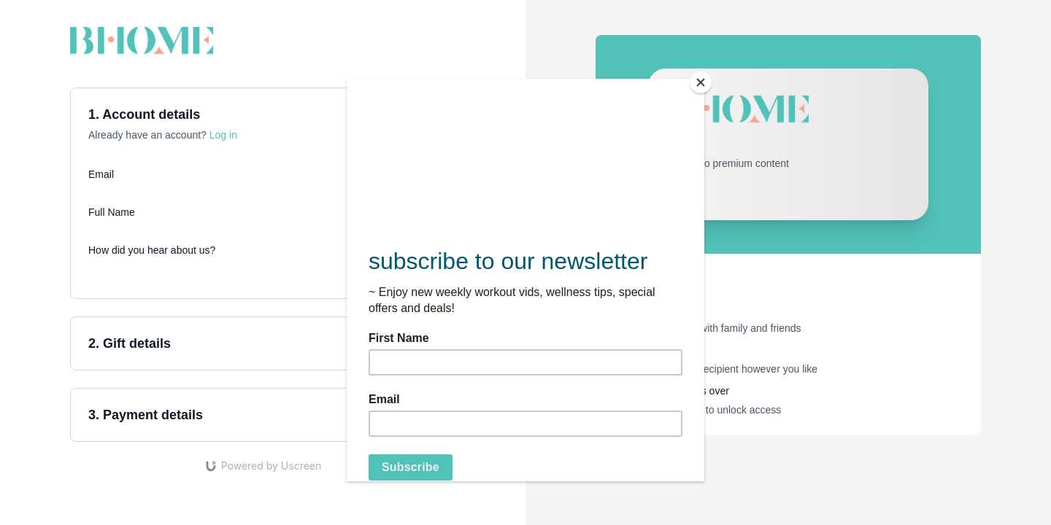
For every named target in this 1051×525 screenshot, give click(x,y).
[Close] (701, 82)
